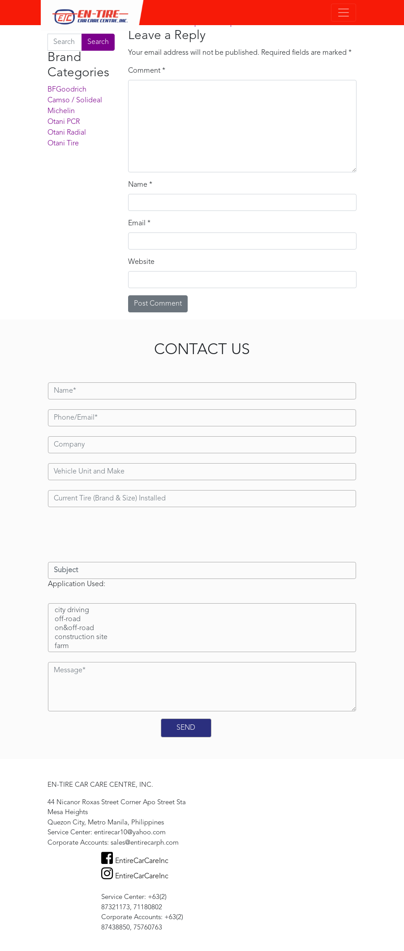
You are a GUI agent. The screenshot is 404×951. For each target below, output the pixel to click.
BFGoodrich (66, 89)
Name (140, 184)
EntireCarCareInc (134, 861)
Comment (146, 71)
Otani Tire (63, 143)
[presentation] (116, 534)
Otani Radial (66, 132)
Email (139, 223)
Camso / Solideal (74, 100)
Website (141, 262)
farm (202, 646)
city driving (202, 610)
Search (98, 42)
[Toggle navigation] (343, 13)
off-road (202, 619)
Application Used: (76, 584)
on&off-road (202, 628)
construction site (202, 637)
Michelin (61, 111)
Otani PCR (63, 122)
